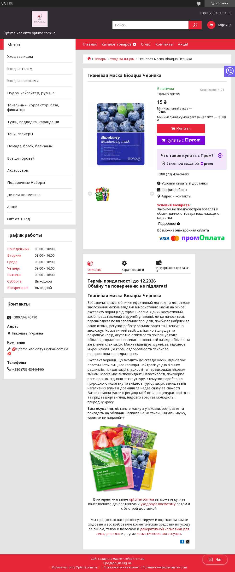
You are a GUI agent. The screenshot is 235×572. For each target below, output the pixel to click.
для (109, 533)
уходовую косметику (158, 504)
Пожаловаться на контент (122, 567)
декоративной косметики (161, 529)
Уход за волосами (23, 80)
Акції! (183, 44)
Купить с (183, 140)
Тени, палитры (20, 133)
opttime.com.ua (141, 499)
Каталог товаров (116, 44)
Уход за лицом (122, 59)
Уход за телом (19, 68)
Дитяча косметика (24, 194)
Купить (183, 128)
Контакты (164, 44)
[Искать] (195, 25)
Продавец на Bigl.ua (117, 563)
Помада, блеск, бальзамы (30, 146)
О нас (146, 44)
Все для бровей (21, 158)
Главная (90, 44)
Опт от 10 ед (18, 218)
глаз (116, 533)
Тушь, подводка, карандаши (33, 121)
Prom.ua (138, 559)
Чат (215, 559)
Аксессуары (18, 170)
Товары (100, 59)
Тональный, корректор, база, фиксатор (33, 107)
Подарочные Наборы (26, 182)
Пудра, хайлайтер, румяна (30, 92)
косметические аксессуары (159, 533)
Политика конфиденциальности (165, 567)
